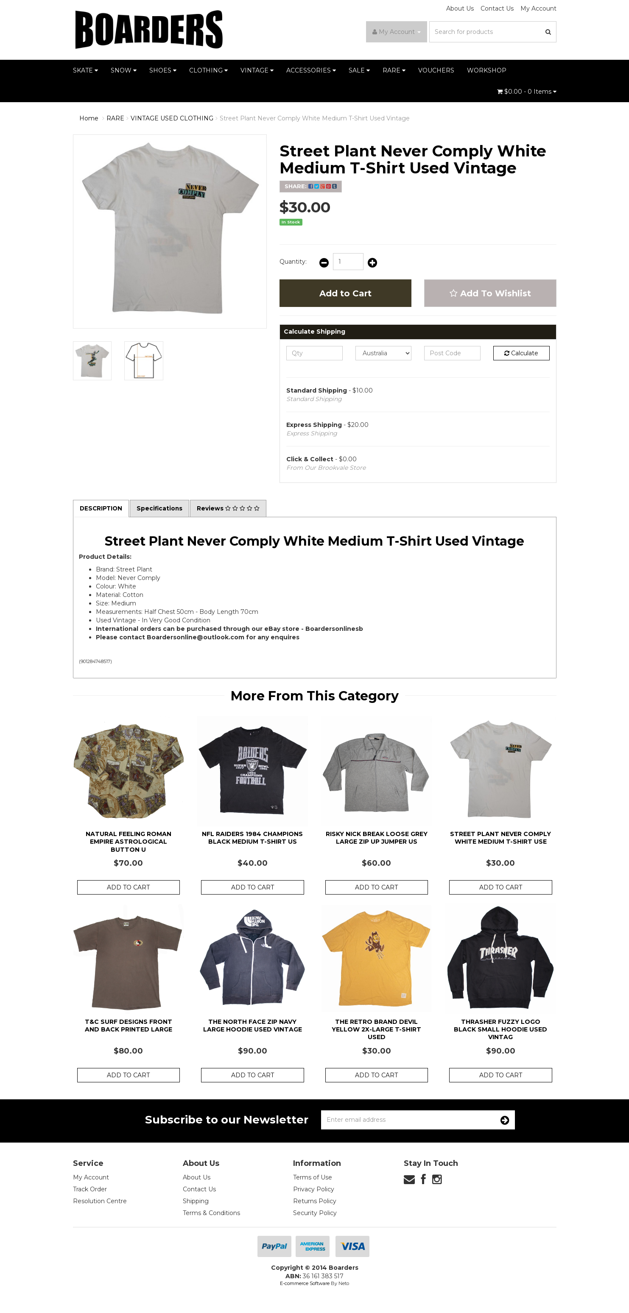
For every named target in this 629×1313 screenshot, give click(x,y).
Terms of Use (312, 1178)
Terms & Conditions (211, 1213)
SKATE (85, 70)
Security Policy (315, 1213)
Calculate (521, 353)
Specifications (161, 509)
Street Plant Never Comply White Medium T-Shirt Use (500, 838)
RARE (394, 70)
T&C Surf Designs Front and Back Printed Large (128, 1025)
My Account (538, 8)
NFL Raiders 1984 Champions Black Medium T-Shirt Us (252, 838)
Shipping (196, 1201)
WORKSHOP (486, 70)
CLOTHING (208, 70)
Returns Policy (314, 1201)
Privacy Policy (313, 1189)
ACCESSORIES (311, 70)
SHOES (162, 70)
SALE (359, 70)
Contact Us (497, 8)
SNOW (124, 70)
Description (102, 509)
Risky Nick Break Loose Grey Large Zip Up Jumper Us (377, 838)
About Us (460, 8)
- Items (526, 91)
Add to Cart (345, 293)
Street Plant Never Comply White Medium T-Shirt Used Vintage (315, 118)
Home (88, 118)
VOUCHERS (436, 70)
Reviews (230, 509)
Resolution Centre (100, 1201)
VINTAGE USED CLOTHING (172, 118)
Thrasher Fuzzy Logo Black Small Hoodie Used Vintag (500, 1029)
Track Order (90, 1189)
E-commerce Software (305, 1284)
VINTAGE (257, 70)
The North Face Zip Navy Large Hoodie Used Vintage (252, 1025)
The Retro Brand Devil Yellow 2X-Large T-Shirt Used (376, 1029)
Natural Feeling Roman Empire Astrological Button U (128, 842)
